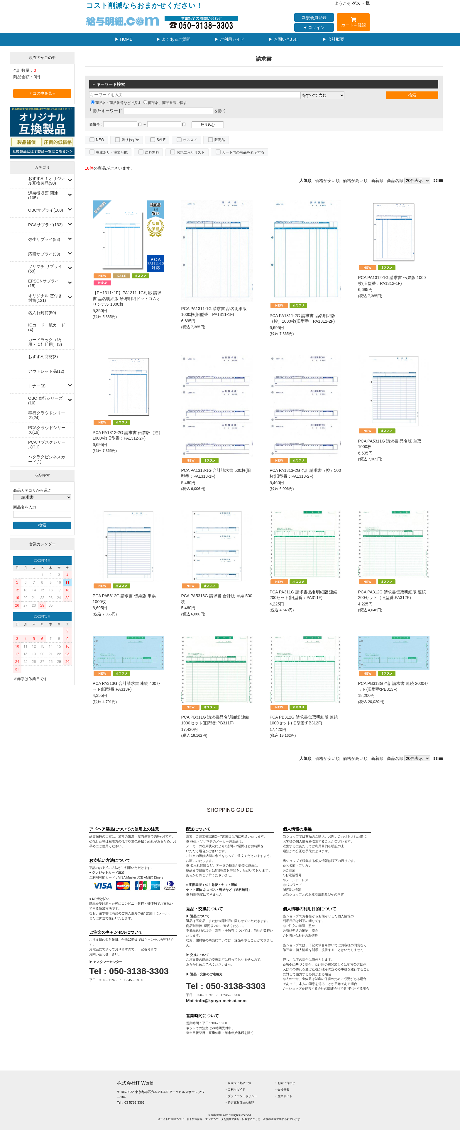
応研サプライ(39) (44, 254)
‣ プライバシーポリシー (241, 1096)
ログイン (314, 27)
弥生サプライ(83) (44, 239)
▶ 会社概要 (333, 39)
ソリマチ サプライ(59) (45, 268)
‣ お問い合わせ (285, 1083)
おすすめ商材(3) (43, 356)
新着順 (377, 180)
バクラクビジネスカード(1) (46, 459)
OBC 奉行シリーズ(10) (45, 400)
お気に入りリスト (191, 152)
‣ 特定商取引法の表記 (240, 1102)
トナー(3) (36, 386)
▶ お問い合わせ (283, 39)
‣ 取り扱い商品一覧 (238, 1083)
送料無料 (152, 152)
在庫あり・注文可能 (112, 152)
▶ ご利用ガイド (229, 39)
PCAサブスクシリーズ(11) (46, 444)
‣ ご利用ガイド (235, 1089)
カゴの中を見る (42, 93)
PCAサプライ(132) (45, 224)
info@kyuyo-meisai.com (221, 1000)
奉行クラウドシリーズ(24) (46, 415)
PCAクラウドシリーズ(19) (46, 430)
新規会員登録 (314, 17)
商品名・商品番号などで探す (116, 103)
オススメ (190, 140)
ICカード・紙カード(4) (46, 327)
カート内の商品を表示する (243, 152)
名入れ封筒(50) (42, 312)
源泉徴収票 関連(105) (43, 195)
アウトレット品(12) (46, 371)
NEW (100, 140)
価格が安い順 (327, 180)
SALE (161, 140)
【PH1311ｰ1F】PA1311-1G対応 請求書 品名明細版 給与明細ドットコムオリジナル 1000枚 (127, 298)
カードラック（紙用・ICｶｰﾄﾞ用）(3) (45, 342)
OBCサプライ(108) (45, 210)
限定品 (219, 140)
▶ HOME (123, 39)
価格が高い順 (355, 180)
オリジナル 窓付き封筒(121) (45, 298)
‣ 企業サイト (283, 1096)
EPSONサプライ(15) (43, 283)
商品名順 (395, 180)
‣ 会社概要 (282, 1089)
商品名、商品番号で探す (165, 103)
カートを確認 (353, 23)
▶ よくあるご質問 (173, 39)
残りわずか (130, 140)
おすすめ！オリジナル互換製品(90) (46, 181)
